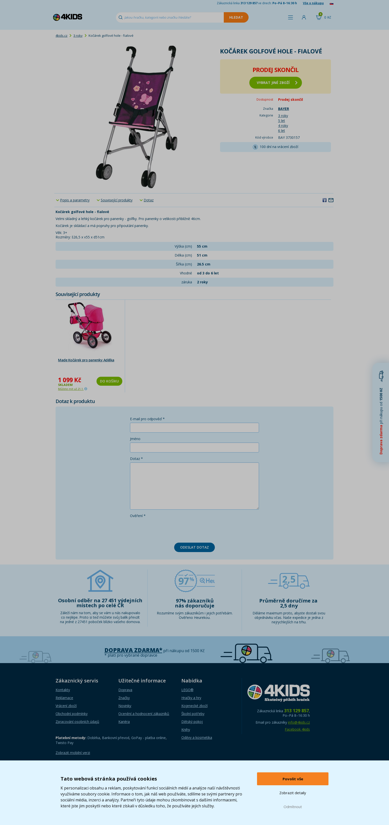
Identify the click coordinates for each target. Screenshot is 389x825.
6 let (281, 130)
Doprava (125, 689)
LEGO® (187, 689)
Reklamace (64, 697)
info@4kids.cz (299, 722)
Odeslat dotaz (194, 547)
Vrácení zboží (66, 705)
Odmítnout (293, 806)
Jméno (135, 438)
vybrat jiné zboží (277, 82)
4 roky (283, 125)
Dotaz (149, 200)
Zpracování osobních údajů (77, 721)
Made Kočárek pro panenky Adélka (86, 360)
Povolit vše (293, 778)
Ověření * (138, 515)
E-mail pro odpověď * (147, 418)
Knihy (185, 729)
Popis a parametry (75, 200)
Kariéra (124, 721)
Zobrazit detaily (292, 792)
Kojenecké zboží (194, 705)
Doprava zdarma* (133, 650)
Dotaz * (136, 458)
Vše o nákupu (313, 3)
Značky (124, 697)
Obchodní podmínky (72, 713)
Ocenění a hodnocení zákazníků (143, 713)
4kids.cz (61, 35)
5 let (281, 120)
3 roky (78, 35)
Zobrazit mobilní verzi (73, 752)
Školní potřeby (192, 713)
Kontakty (63, 689)
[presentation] (167, 529)
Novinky (124, 705)
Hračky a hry (191, 697)
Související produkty (116, 200)
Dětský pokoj (192, 721)
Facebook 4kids (297, 729)
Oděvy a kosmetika (196, 737)
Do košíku (109, 381)
